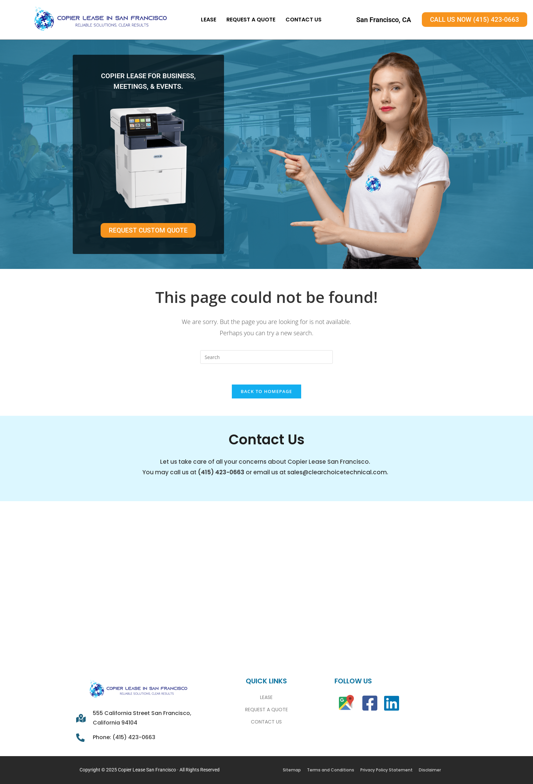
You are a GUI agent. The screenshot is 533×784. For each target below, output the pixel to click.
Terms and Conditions (330, 770)
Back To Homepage (266, 391)
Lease (208, 19)
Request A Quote (250, 19)
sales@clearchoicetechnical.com (337, 472)
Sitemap (292, 770)
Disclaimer (430, 770)
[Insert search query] (266, 357)
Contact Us (304, 19)
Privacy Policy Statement (386, 770)
